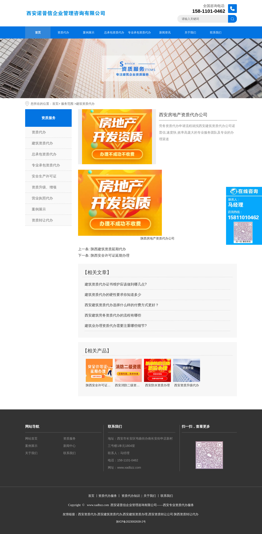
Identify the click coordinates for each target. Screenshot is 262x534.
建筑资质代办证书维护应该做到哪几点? (116, 284)
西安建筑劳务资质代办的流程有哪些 (113, 315)
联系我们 (215, 32)
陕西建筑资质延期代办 (108, 249)
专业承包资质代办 (139, 32)
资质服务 (69, 438)
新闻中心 (69, 445)
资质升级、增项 (44, 187)
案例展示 (88, 32)
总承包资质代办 (114, 32)
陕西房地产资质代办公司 (157, 238)
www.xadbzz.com (129, 467)
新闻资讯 (165, 32)
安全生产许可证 (44, 176)
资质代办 (63, 32)
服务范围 (67, 103)
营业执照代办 (42, 198)
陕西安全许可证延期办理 (110, 255)
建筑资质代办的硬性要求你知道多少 (113, 294)
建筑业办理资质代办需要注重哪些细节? (116, 326)
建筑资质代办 (42, 143)
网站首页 (31, 438)
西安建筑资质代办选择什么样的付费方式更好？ (122, 305)
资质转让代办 (42, 220)
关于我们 (190, 32)
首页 (38, 32)
